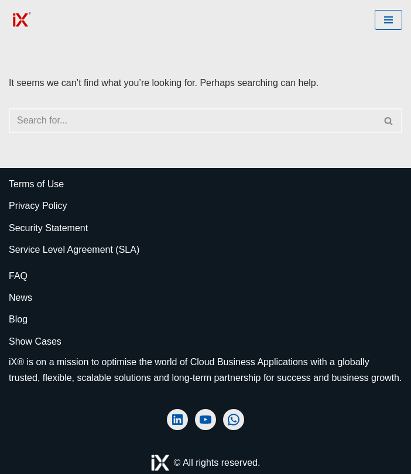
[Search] (192, 120)
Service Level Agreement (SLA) (74, 250)
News (20, 298)
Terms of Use (36, 184)
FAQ (18, 276)
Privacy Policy (38, 206)
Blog (18, 319)
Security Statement (48, 228)
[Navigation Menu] (388, 20)
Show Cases (35, 341)
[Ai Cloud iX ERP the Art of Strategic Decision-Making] (20, 20)
